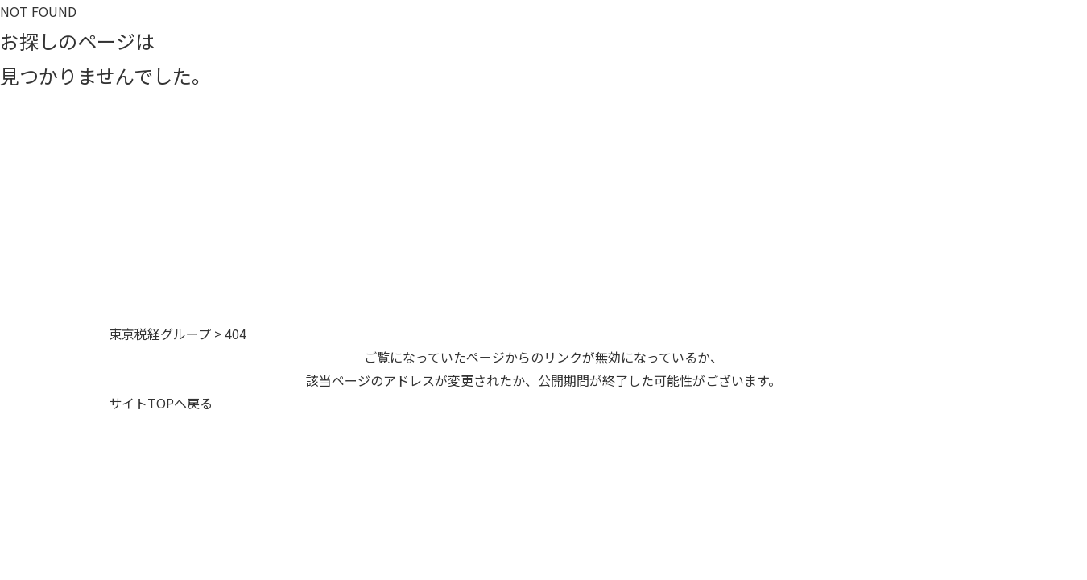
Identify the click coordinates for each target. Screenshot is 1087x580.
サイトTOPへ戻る (161, 402)
